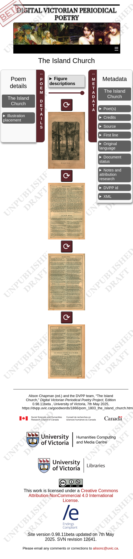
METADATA (93, 94)
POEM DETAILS (41, 103)
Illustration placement (14, 118)
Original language (108, 146)
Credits (109, 117)
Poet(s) (109, 109)
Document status (110, 159)
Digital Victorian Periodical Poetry (66, 14)
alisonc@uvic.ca (105, 548)
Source (109, 126)
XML (107, 196)
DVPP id (110, 188)
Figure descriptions (62, 81)
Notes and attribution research (110, 174)
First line (110, 135)
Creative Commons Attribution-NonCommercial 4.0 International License (73, 495)
